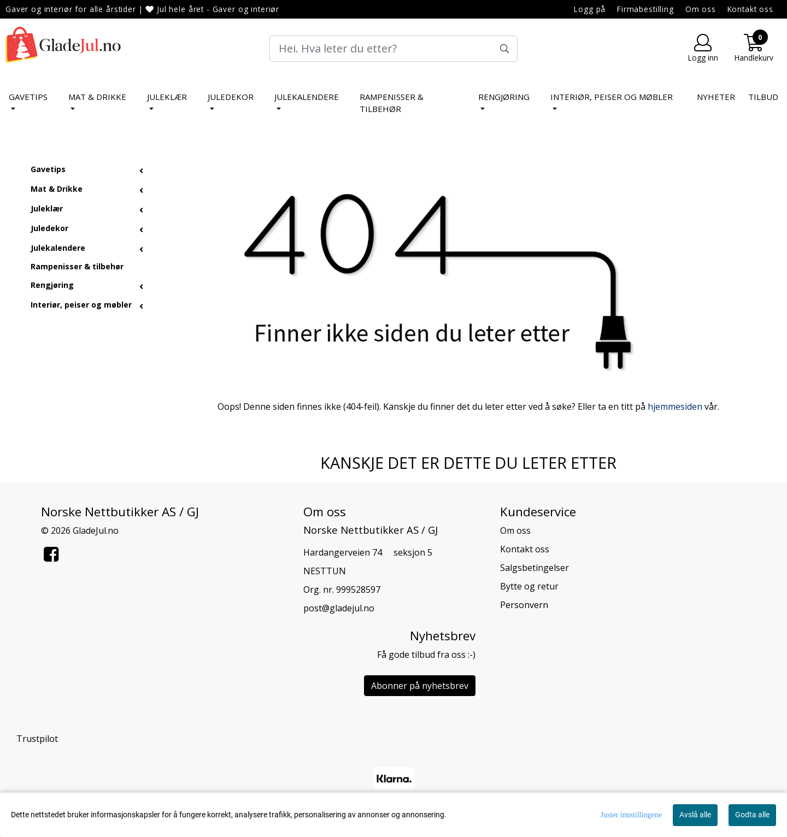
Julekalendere (306, 96)
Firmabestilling (645, 9)
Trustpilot (37, 739)
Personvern (524, 605)
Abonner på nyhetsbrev (419, 686)
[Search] (393, 49)
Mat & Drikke (97, 96)
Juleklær (167, 96)
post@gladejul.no (338, 608)
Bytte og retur (529, 586)
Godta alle (752, 814)
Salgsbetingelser (534, 568)
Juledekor (231, 96)
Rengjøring (504, 96)
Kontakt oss (750, 9)
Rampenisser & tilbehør (392, 103)
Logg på (590, 9)
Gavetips (28, 96)
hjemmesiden (675, 406)
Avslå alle (695, 814)
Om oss (700, 9)
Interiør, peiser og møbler (611, 96)
